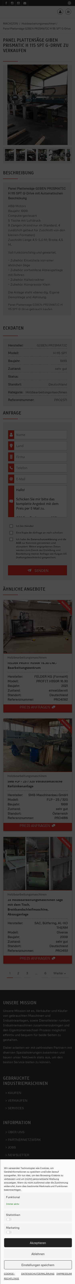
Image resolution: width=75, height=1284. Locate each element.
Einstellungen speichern (37, 1265)
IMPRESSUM (64, 1273)
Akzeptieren (38, 1243)
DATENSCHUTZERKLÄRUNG (37, 1273)
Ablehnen (38, 1254)
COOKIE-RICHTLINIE (11, 1276)
